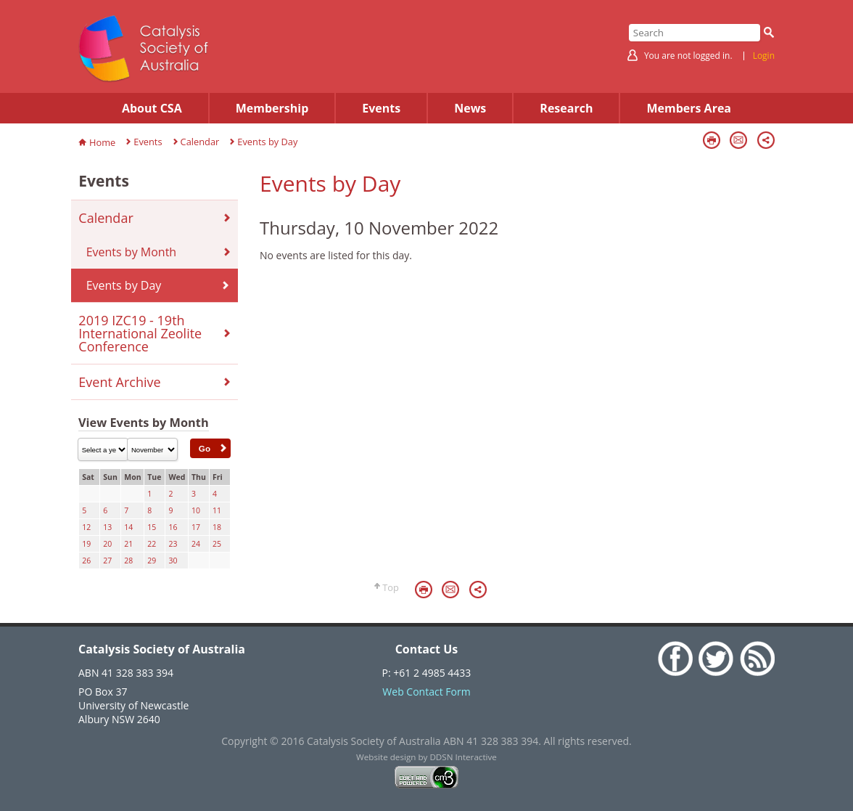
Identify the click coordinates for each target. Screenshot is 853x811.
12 (86, 527)
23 (172, 544)
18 (217, 527)
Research (566, 108)
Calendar (200, 141)
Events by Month (131, 252)
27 (107, 560)
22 (151, 544)
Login (764, 56)
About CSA (152, 108)
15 (151, 527)
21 (128, 544)
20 (107, 544)
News (470, 108)
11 (217, 510)
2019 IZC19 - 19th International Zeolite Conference (140, 333)
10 (195, 510)
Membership (272, 108)
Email (738, 140)
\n (103, 449)
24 (195, 544)
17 (195, 527)
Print (711, 140)
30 (172, 560)
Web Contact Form (426, 691)
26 (86, 560)
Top (390, 587)
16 (172, 527)
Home (102, 142)
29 (151, 560)
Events (381, 108)
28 (128, 560)
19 (86, 544)
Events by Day (267, 141)
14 (128, 527)
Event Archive (119, 382)
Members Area (688, 108)
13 (107, 527)
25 (217, 544)
